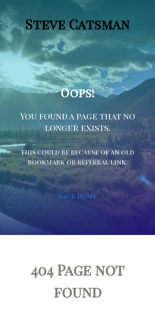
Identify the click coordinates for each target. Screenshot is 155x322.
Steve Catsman (77, 24)
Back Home (77, 195)
